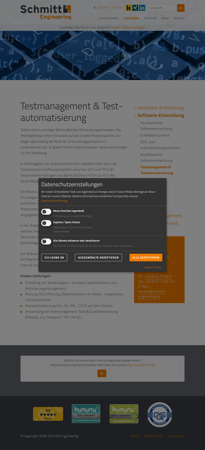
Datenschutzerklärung (54, 200)
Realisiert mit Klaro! (153, 267)
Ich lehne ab (54, 257)
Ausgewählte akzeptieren (98, 257)
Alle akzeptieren (146, 257)
